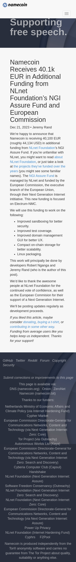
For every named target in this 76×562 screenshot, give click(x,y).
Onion (46, 389)
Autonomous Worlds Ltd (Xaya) (37, 444)
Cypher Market (37, 416)
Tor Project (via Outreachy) (37, 439)
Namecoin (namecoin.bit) (37, 393)
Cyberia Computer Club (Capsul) (37, 467)
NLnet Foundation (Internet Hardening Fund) (37, 532)
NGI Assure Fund (41, 176)
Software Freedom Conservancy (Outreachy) (37, 486)
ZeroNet (59, 389)
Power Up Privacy (37, 528)
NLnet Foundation (42, 148)
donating (29, 322)
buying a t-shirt (48, 322)
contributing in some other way (32, 327)
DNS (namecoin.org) (24, 389)
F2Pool (45, 537)
